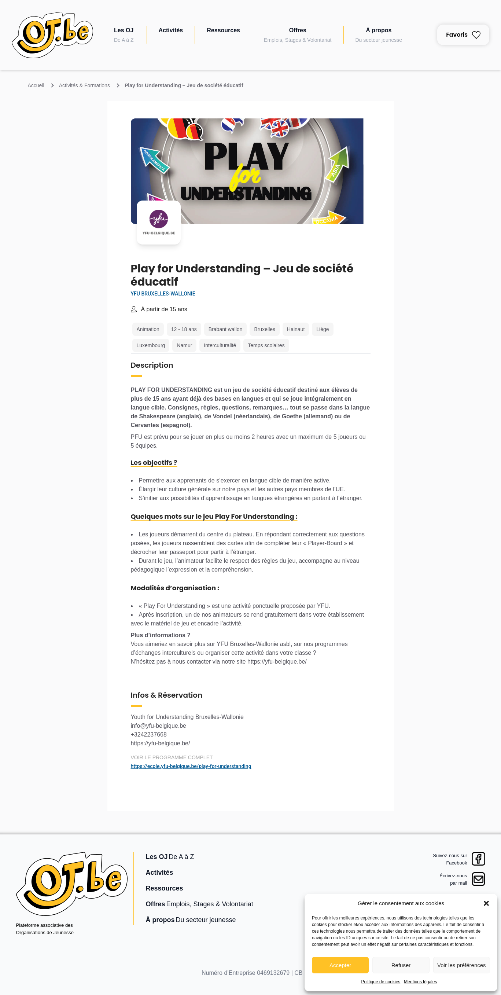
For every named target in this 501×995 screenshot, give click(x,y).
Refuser (401, 965)
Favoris (463, 34)
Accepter (340, 965)
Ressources (223, 30)
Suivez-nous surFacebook (450, 859)
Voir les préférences (461, 965)
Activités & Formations (84, 85)
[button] (486, 903)
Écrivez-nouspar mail (453, 879)
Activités (171, 30)
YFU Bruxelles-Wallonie (163, 294)
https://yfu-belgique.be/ (277, 661)
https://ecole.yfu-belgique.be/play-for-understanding (191, 766)
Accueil (36, 85)
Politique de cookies (381, 981)
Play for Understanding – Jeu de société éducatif (184, 85)
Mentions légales (420, 981)
